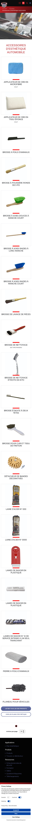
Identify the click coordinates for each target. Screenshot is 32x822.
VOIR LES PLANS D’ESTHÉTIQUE (16, 714)
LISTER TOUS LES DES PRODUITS (16, 708)
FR (23, 3)
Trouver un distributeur (14, 756)
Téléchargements (12, 776)
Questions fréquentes (14, 773)
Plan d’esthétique (12, 746)
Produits (11, 8)
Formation (10, 768)
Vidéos (8, 771)
